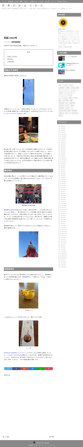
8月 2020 (62, 261)
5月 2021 (62, 243)
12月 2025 (62, 134)
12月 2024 (62, 158)
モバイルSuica (63, 98)
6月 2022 (62, 217)
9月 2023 (61, 187)
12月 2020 (62, 253)
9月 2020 (61, 259)
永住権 (75, 98)
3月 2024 (61, 175)
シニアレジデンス (69, 92)
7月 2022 (61, 215)
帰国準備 (61, 103)
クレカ (41, 1)
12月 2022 (62, 205)
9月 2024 (61, 164)
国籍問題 (72, 103)
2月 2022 (62, 225)
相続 (72, 105)
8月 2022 (62, 213)
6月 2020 (62, 265)
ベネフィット (62, 95)
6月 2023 (62, 193)
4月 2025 (61, 150)
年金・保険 (19, 1)
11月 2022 (62, 207)
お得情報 (61, 87)
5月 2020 (62, 267)
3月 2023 (61, 199)
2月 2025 (61, 154)
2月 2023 (61, 201)
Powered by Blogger (41, 443)
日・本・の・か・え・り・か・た (22, 5)
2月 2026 (61, 130)
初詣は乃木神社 (12, 56)
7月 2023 (61, 191)
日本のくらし (16, 42)
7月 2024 (61, 167)
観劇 (71, 100)
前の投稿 (51, 436)
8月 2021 (62, 237)
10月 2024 (62, 162)
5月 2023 (61, 195)
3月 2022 (61, 223)
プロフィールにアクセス (65, 47)
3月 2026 (61, 128)
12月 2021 (62, 229)
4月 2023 (61, 197)
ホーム (4, 1)
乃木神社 (49, 149)
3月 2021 (61, 247)
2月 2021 (61, 249)
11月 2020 (62, 255)
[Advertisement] (28, 24)
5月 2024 (61, 171)
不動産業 (74, 110)
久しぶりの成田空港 (71, 56)
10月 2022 (62, 209)
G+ (25, 368)
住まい (26, 1)
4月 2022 (61, 221)
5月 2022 (61, 219)
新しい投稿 (6, 436)
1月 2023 (62, 203)
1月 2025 (61, 156)
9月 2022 (61, 211)
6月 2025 (61, 146)
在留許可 (61, 105)
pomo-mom (61, 29)
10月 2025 (62, 138)
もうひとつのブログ (10, 113)
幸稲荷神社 (11, 61)
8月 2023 (61, 189)
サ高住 (61, 92)
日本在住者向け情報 (64, 110)
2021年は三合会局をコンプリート (15, 352)
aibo (60, 85)
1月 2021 (62, 251)
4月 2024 (61, 173)
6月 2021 (62, 241)
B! (32, 368)
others (71, 85)
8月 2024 (61, 166)
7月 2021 (61, 239)
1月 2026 (61, 132)
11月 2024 (62, 160)
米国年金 (61, 113)
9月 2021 (62, 235)
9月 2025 (61, 140)
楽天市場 (65, 100)
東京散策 (61, 108)
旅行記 (61, 115)
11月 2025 (62, 136)
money (65, 85)
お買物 (67, 87)
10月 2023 (62, 185)
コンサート (74, 90)
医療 (70, 98)
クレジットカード (64, 90)
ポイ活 (47, 1)
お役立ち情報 (75, 87)
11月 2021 (62, 231)
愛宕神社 (10, 59)
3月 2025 (61, 152)
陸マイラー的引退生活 (72, 113)
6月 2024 (61, 169)
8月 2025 (61, 142)
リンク (53, 1)
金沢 (67, 103)
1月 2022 (62, 227)
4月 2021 (61, 245)
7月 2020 (62, 263)
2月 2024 (61, 177)
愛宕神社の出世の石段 (11, 210)
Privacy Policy (62, 1)
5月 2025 (61, 148)
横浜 (60, 100)
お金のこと (34, 1)
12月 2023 (62, 181)
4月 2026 (61, 126)
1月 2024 (61, 179)
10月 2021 (62, 233)
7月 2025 (61, 144)
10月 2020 (62, 257)
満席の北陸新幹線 (70, 70)
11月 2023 (62, 183)
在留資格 (11, 1)
